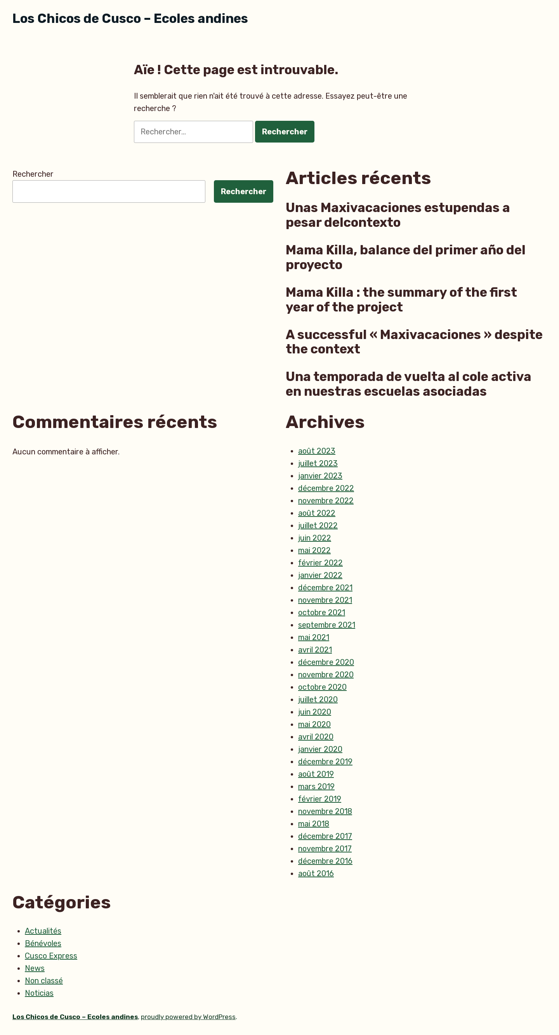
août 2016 (316, 873)
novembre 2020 (326, 674)
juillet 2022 (318, 525)
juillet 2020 (318, 699)
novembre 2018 (325, 811)
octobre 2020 (322, 687)
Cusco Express (51, 955)
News (35, 968)
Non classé (44, 980)
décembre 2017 (325, 836)
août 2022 (316, 513)
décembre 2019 (325, 761)
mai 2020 (314, 724)
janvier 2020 (320, 749)
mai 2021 (313, 637)
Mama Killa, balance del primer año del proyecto (406, 257)
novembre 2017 (325, 848)
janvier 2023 (320, 475)
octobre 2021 (321, 612)
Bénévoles (43, 943)
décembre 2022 (326, 488)
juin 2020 (314, 712)
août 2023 (316, 451)
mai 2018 (313, 823)
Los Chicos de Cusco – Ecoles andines (130, 18)
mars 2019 (316, 786)
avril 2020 (315, 736)
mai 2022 (314, 550)
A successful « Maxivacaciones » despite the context (414, 342)
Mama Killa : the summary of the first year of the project (401, 300)
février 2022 (320, 562)
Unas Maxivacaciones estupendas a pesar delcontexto (398, 215)
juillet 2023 (318, 463)
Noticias (39, 993)
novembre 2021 (325, 600)
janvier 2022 (320, 575)
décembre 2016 (325, 861)
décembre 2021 (325, 587)
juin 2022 (314, 538)
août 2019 (316, 774)
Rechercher (33, 174)
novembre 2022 (326, 500)
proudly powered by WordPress (188, 1017)
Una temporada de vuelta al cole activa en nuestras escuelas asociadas (408, 384)
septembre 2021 (326, 625)
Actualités (43, 931)
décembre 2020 (326, 662)
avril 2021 (315, 649)
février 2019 (319, 799)
